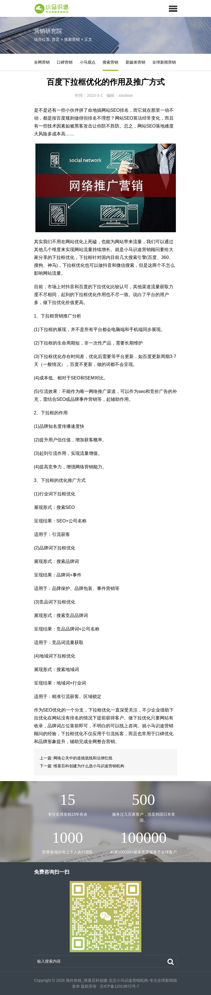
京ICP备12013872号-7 (119, 986)
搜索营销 (72, 39)
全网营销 (42, 62)
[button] (173, 8)
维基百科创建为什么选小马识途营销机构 (88, 766)
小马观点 (88, 62)
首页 (56, 39)
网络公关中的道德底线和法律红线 (82, 758)
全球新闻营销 (164, 62)
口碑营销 (64, 62)
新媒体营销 (135, 62)
